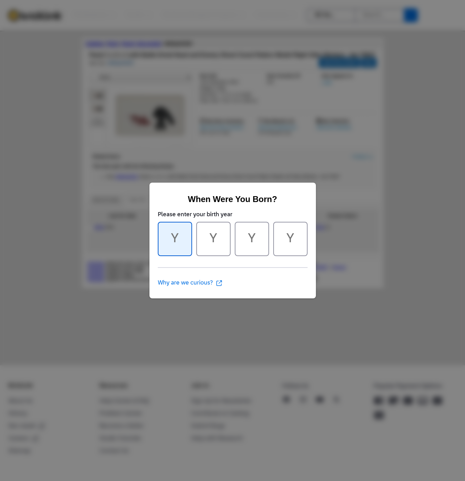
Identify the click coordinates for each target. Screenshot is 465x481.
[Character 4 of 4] (290, 239)
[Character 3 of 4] (252, 239)
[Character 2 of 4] (213, 239)
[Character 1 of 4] (175, 239)
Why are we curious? (190, 283)
